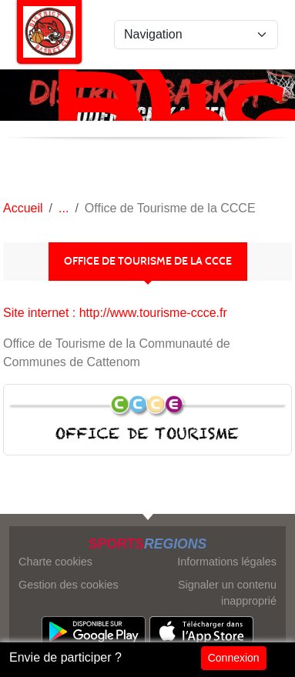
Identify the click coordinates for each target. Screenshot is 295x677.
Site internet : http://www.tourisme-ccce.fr (115, 312)
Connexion (234, 658)
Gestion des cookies (68, 585)
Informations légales (227, 561)
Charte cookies (55, 561)
